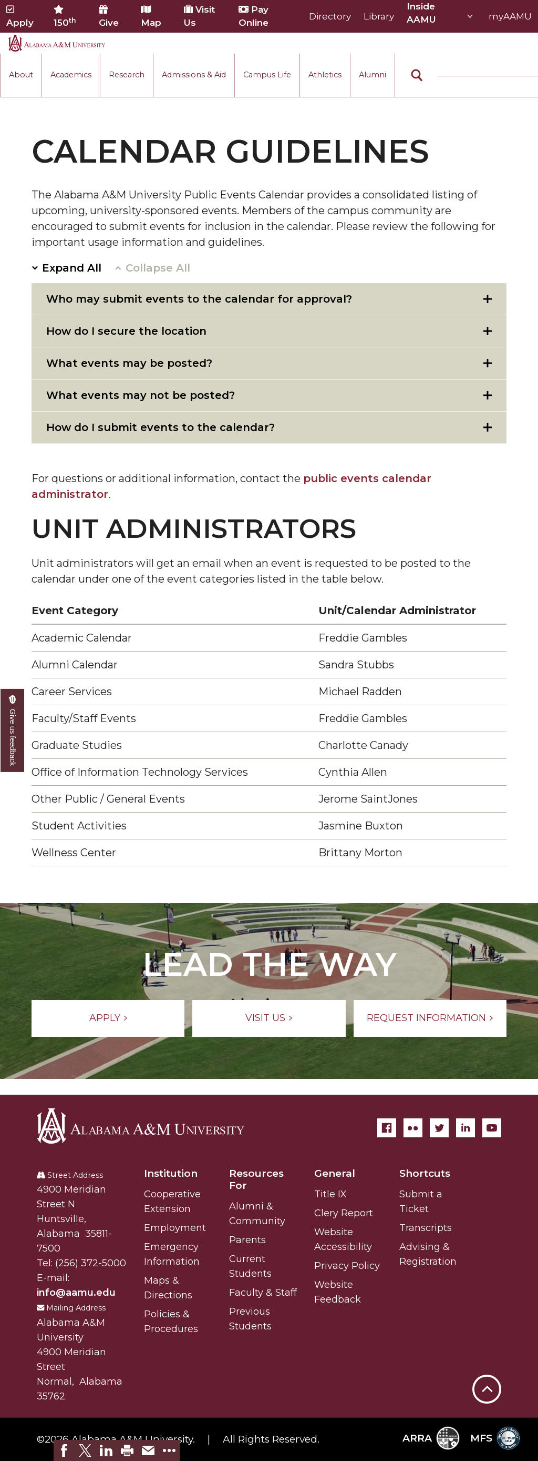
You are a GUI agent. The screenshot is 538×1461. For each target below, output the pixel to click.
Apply (20, 16)
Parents (247, 1240)
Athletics (325, 74)
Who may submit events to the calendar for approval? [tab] (199, 299)
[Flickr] (413, 1127)
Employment (175, 1228)
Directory (330, 16)
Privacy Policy (347, 1266)
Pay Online (253, 16)
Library (379, 16)
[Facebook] (386, 1127)
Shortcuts (424, 1173)
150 (65, 16)
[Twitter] (439, 1127)
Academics (70, 74)
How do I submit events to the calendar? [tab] (160, 427)
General (334, 1173)
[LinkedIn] (465, 1127)
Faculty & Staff (263, 1292)
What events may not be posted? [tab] (140, 395)
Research (126, 74)
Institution (171, 1173)
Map (151, 16)
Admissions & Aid (194, 74)
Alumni (372, 74)
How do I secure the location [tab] (126, 331)
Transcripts (425, 1228)
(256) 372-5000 (90, 1263)
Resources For (256, 1179)
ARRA (431, 1438)
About (21, 74)
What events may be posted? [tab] (129, 363)
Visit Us (199, 16)
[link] (64, 1450)
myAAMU (510, 16)
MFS (495, 1438)
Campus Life (267, 74)
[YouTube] (491, 1127)
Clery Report (343, 1213)
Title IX (330, 1194)
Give (109, 16)
